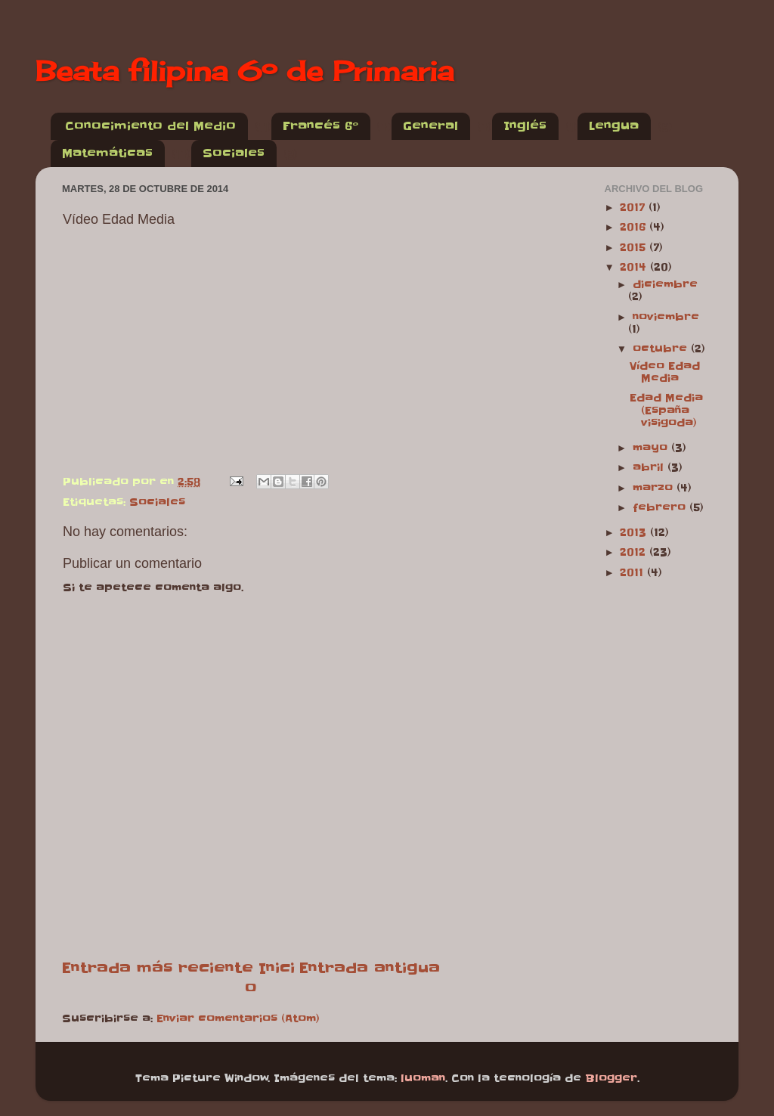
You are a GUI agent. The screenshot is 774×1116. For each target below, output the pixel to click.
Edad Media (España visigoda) (666, 410)
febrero (661, 508)
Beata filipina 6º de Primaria (245, 71)
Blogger (611, 1078)
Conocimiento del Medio (150, 126)
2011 (633, 573)
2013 (635, 532)
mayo (652, 448)
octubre (662, 349)
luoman (423, 1078)
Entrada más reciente (157, 968)
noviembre (666, 317)
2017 (634, 207)
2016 (634, 227)
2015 (634, 247)
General (430, 126)
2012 (634, 552)
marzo (654, 488)
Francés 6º (320, 126)
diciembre (665, 284)
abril (650, 467)
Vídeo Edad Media (665, 372)
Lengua (614, 126)
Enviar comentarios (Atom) (238, 1019)
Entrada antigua (369, 968)
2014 (635, 267)
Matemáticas (107, 153)
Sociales (234, 153)
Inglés (524, 126)
